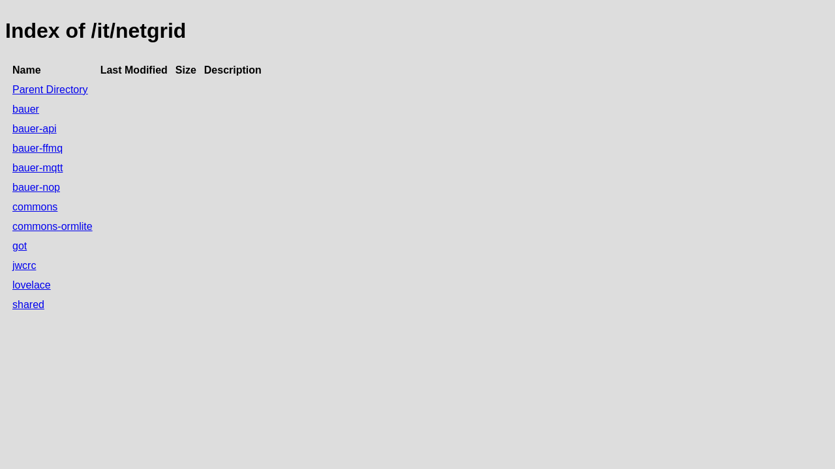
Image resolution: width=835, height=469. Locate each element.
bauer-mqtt (37, 167)
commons (34, 206)
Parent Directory (50, 89)
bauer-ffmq (37, 148)
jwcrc (24, 265)
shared (28, 304)
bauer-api (34, 128)
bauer (25, 109)
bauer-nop (36, 187)
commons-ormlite (52, 226)
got (19, 245)
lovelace (31, 285)
